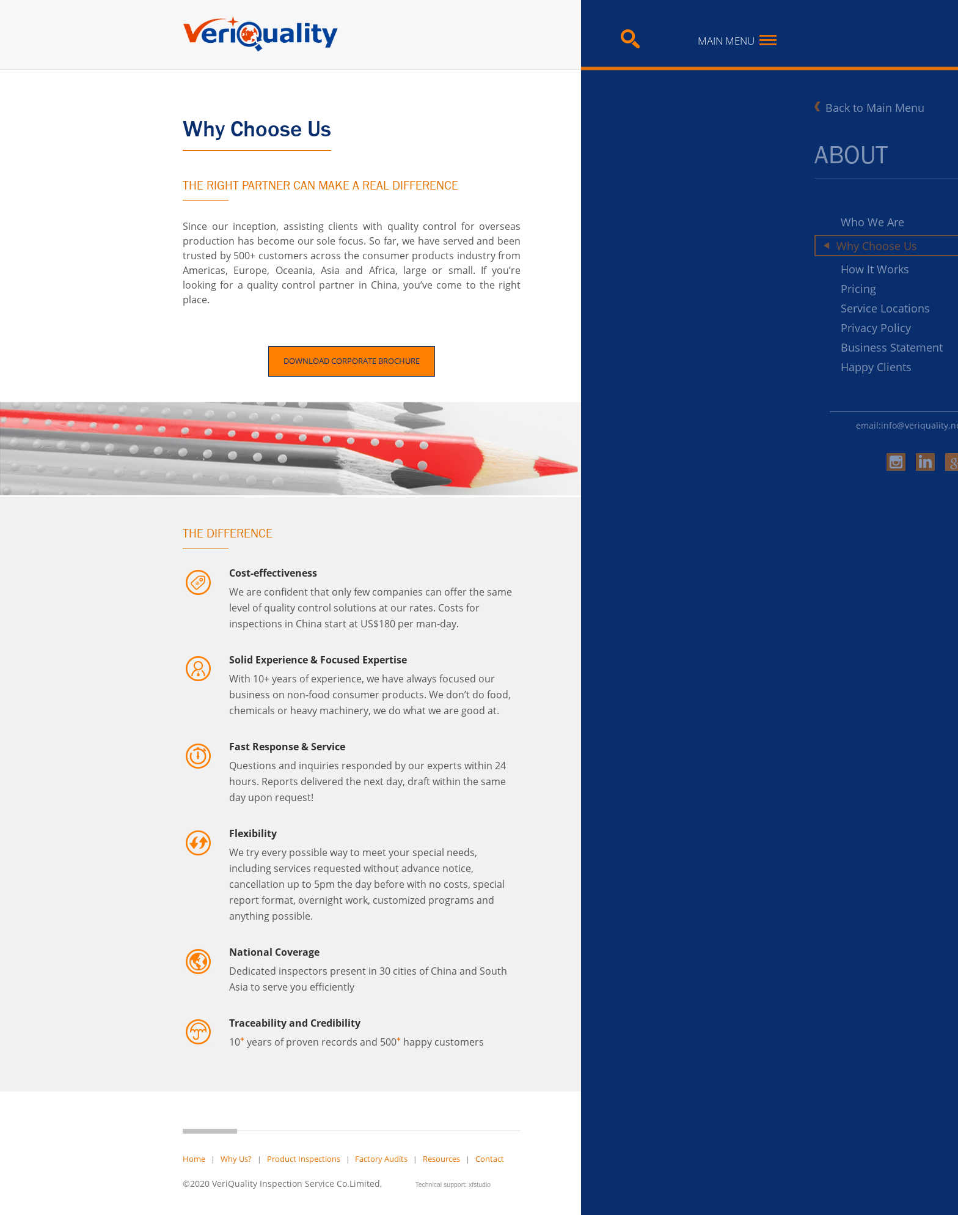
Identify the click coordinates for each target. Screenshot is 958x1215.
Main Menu (737, 40)
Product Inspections (303, 1158)
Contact (489, 1158)
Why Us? (236, 1158)
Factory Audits (381, 1158)
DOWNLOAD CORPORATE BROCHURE (351, 360)
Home (194, 1158)
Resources (441, 1158)
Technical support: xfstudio (453, 1184)
